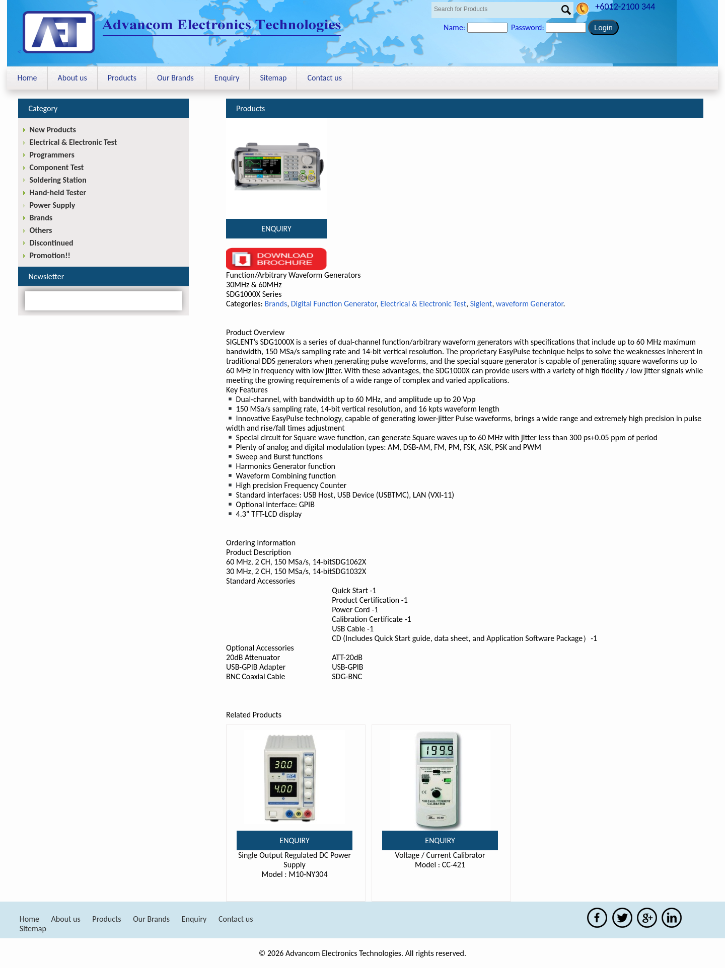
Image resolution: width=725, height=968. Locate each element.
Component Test (56, 167)
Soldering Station (57, 180)
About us (72, 78)
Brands (275, 303)
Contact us (324, 78)
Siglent (481, 303)
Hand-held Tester (57, 192)
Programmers (51, 154)
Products (122, 78)
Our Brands (175, 78)
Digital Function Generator (334, 303)
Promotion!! (49, 255)
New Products (52, 129)
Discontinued (51, 243)
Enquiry (227, 78)
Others (40, 230)
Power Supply (52, 205)
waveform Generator (529, 303)
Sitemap (273, 78)
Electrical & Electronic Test (424, 303)
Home (27, 78)
